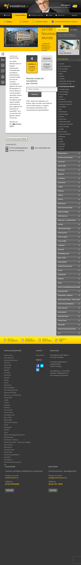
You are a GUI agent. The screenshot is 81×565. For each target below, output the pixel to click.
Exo (5, 465)
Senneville (7, 457)
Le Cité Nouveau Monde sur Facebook (64, 21)
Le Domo (60, 96)
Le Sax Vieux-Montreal (64, 134)
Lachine (6, 402)
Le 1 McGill (61, 63)
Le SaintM (61, 129)
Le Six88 (60, 139)
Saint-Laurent (8, 410)
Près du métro (8, 412)
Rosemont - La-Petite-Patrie (12, 395)
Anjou (6, 432)
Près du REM (8, 398)
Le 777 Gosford (62, 71)
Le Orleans (61, 116)
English (74, 15)
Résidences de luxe (37, 15)
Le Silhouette (61, 136)
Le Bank (60, 73)
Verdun (6, 383)
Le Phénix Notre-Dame (64, 121)
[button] (34, 94)
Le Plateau (7, 373)
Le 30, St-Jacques (63, 68)
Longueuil (7, 405)
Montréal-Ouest (9, 450)
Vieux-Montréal (8, 358)
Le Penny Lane (62, 119)
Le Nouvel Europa (63, 114)
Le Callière (61, 76)
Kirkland (6, 430)
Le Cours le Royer (63, 94)
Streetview (23, 21)
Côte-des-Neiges (9, 388)
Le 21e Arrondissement (64, 66)
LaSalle (6, 400)
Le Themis (61, 149)
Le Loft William (62, 106)
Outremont (7, 375)
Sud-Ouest (7, 368)
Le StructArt (61, 146)
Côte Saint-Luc (8, 460)
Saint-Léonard (8, 445)
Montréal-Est (8, 447)
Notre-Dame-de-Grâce (11, 390)
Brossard (7, 407)
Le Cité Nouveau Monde (66, 86)
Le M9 (59, 109)
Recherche (61, 15)
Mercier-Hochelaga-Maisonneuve (14, 435)
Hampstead (7, 427)
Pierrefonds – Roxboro (11, 440)
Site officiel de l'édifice (69, 26)
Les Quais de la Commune (65, 124)
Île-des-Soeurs (8, 355)
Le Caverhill (61, 78)
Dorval (6, 425)
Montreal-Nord (8, 437)
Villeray (6, 380)
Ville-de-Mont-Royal (10, 393)
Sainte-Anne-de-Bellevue (11, 455)
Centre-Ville (7, 365)
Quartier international (11, 360)
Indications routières (40, 21)
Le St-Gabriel (61, 144)
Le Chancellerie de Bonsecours (66, 81)
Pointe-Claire (8, 452)
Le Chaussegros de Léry (64, 83)
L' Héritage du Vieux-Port (65, 104)
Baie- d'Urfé (7, 417)
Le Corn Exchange (63, 92)
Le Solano (61, 141)
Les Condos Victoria (63, 89)
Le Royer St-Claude (63, 126)
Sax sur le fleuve (62, 131)
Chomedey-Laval (9, 415)
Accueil (8, 15)
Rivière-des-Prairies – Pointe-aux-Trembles (17, 442)
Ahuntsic (6, 378)
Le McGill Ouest (62, 111)
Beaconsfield (8, 420)
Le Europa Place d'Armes (65, 101)
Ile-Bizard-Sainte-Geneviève (12, 462)
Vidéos (50, 15)
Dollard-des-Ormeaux (11, 422)
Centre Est (7, 363)
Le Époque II (61, 99)
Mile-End (6, 370)
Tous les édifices (20, 15)
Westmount (7, 385)
